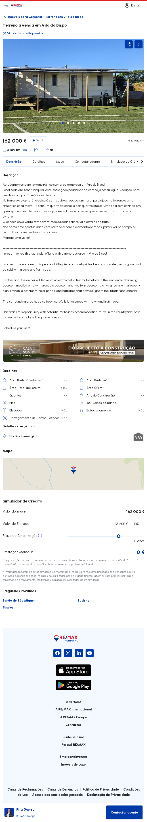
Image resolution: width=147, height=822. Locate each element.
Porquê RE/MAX (73, 744)
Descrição (14, 161)
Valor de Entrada (16, 523)
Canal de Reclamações (25, 789)
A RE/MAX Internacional (73, 709)
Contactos (73, 724)
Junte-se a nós (73, 737)
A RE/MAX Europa (73, 717)
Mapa (60, 162)
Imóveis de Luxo (73, 764)
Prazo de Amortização (20, 535)
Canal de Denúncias (62, 789)
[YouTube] (90, 653)
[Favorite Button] (138, 44)
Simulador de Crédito (126, 162)
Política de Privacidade (100, 789)
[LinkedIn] (79, 653)
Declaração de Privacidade (108, 794)
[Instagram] (68, 653)
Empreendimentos (74, 756)
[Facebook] (57, 653)
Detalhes (38, 162)
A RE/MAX (73, 702)
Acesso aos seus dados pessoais (57, 794)
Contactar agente (87, 162)
